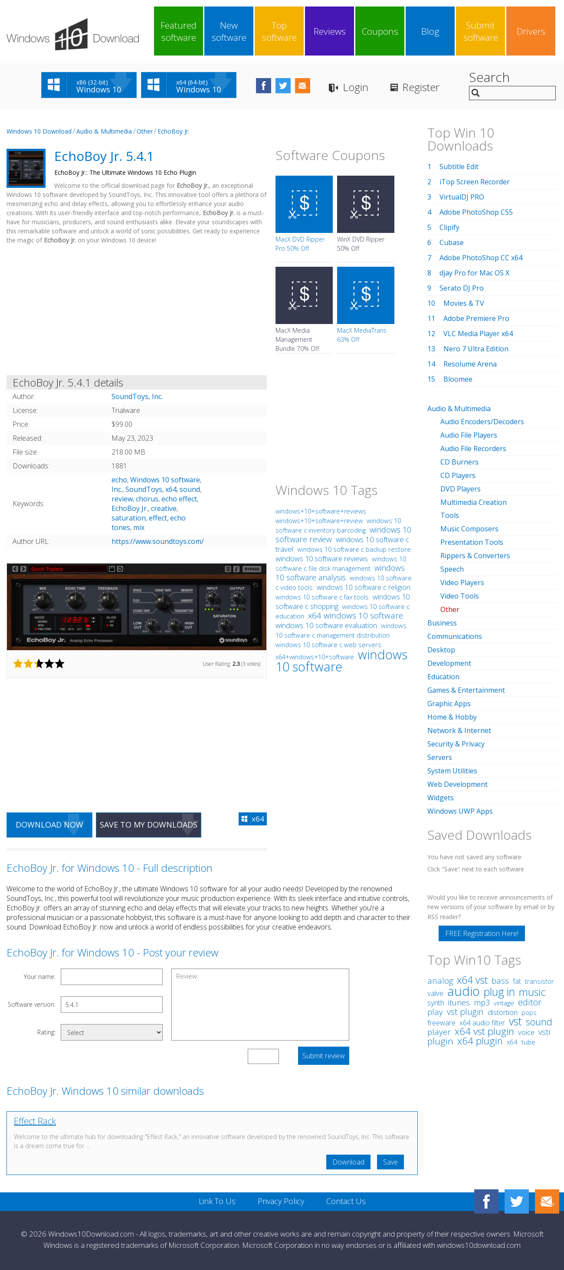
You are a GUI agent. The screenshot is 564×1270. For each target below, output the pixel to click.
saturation (128, 518)
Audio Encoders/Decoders (482, 421)
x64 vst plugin (484, 1031)
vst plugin (465, 1012)
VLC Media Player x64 (478, 333)
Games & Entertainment (466, 690)
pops (529, 1012)
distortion (503, 1012)
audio (463, 990)
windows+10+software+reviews (320, 511)
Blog (430, 31)
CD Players (457, 475)
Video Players (462, 582)
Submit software (480, 31)
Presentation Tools (471, 542)
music (532, 992)
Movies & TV (463, 303)
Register (420, 87)
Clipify (449, 227)
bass (500, 980)
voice (526, 1032)
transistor (539, 981)
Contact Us (346, 1201)
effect (158, 518)
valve (435, 993)
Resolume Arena (470, 364)
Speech (452, 569)
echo (119, 479)
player (439, 1031)
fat (517, 981)
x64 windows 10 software (355, 615)
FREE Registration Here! (481, 933)
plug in (499, 991)
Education (443, 676)
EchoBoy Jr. (173, 131)
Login (355, 87)
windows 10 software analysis (340, 573)
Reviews (330, 31)
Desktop (441, 650)
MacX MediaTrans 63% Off (362, 335)
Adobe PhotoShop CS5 (476, 212)
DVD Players (460, 489)
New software (229, 31)
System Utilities (452, 771)
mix (138, 527)
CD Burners (459, 462)
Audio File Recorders (473, 448)
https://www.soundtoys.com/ (157, 541)
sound (190, 489)
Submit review (323, 1056)
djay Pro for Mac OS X (474, 273)
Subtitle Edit (459, 166)
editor (529, 1002)
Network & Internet (459, 730)
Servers (439, 757)
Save (390, 1162)
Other (145, 131)
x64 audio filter (482, 1023)
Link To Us (217, 1201)
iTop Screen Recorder (474, 182)
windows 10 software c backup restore (354, 549)
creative (164, 508)
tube (528, 1042)
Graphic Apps (449, 703)
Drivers (531, 31)
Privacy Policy (281, 1201)
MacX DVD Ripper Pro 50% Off (300, 243)
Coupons (380, 31)
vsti (544, 1032)
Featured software (179, 31)
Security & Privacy (456, 744)
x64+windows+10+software (314, 657)
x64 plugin (480, 1040)
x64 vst (472, 980)
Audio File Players (468, 435)
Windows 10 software (165, 479)
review (122, 499)
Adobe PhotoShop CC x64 (480, 257)
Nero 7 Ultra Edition (475, 349)
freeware (441, 1023)
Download (348, 1162)
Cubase (451, 242)
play (435, 1011)
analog (440, 980)
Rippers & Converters (475, 555)
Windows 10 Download (39, 131)
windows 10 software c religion (363, 587)
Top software (279, 31)
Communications (454, 636)
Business (442, 623)
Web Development (457, 784)
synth (435, 1003)
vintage (504, 1003)
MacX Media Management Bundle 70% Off (297, 339)
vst (515, 1021)
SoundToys (143, 489)
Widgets (440, 797)
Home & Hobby (452, 717)
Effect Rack (35, 1121)
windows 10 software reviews (321, 558)
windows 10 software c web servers (328, 644)
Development (449, 663)
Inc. (116, 489)
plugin (440, 1041)
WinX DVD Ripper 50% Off (360, 243)
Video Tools (459, 596)
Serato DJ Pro (461, 288)
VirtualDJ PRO (461, 197)
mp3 (482, 1002)
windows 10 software (341, 660)
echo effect (179, 499)
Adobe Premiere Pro (476, 318)
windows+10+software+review (319, 521)
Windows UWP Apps (460, 811)
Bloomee (457, 379)
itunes (459, 1002)
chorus (147, 499)
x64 (171, 489)
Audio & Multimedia (104, 131)
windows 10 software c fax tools (322, 596)
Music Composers (469, 529)
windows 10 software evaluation (326, 625)
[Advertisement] (137, 311)
